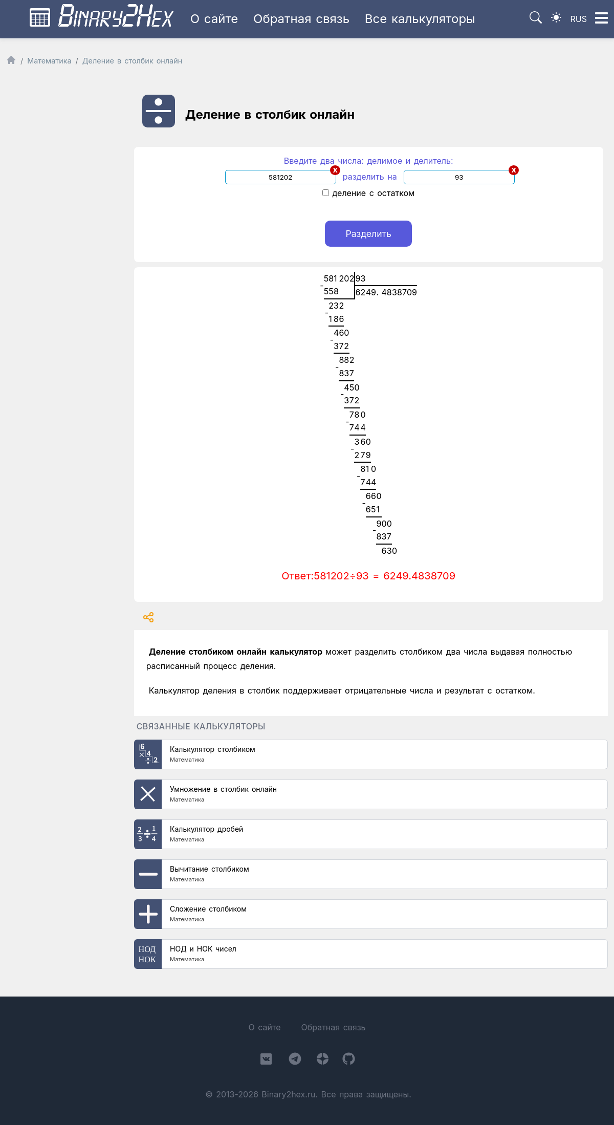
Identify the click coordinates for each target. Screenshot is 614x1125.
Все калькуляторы (420, 18)
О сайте (214, 18)
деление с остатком (368, 193)
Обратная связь (301, 18)
